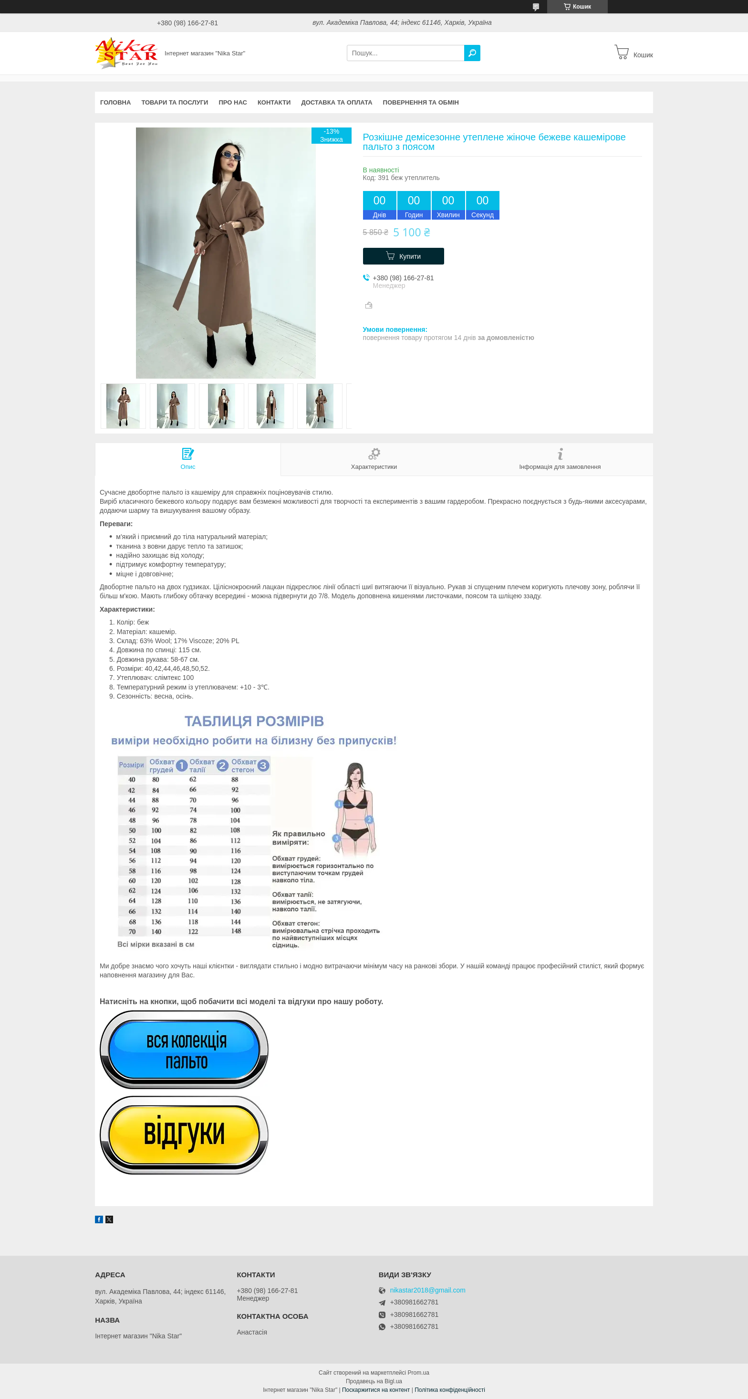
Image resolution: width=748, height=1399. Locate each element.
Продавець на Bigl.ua (374, 1381)
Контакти (274, 102)
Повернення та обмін (421, 102)
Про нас (232, 102)
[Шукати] (472, 53)
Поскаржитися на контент (376, 1390)
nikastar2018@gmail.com (428, 1290)
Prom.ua (418, 1372)
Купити (410, 256)
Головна (115, 102)
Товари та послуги (174, 102)
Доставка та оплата (336, 102)
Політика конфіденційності (450, 1390)
